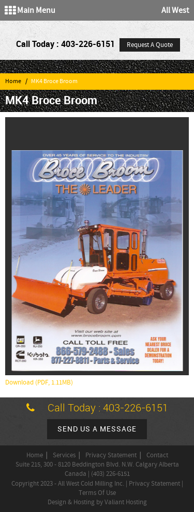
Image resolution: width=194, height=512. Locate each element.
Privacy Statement (111, 455)
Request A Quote (150, 45)
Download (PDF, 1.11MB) (39, 382)
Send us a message (97, 429)
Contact (157, 455)
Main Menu (30, 10)
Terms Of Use (97, 493)
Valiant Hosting (126, 502)
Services (64, 455)
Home (13, 81)
